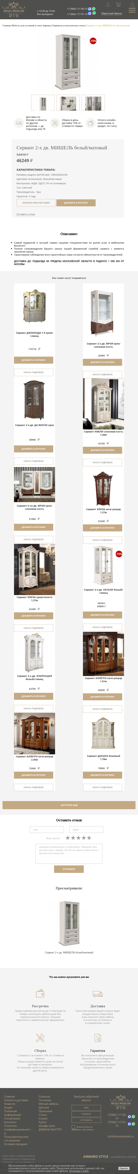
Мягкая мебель (48, 1104)
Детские (44, 1107)
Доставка (97, 1006)
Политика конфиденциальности (17, 1129)
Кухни (42, 1122)
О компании (12, 1118)
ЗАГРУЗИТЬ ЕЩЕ (69, 805)
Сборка (40, 1051)
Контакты (10, 1122)
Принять (124, 1168)
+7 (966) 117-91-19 (77, 14)
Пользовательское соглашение (16, 1138)
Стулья (43, 1118)
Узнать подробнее (34, 372)
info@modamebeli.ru (120, 1136)
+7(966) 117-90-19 (116, 1116)
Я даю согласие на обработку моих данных (83, 1128)
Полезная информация (12, 1113)
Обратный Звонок (111, 13)
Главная (9, 1096)
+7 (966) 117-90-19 (77, 8)
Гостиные (45, 1100)
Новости (9, 1104)
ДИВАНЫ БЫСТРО (50, 1129)
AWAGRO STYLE (95, 1156)
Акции (8, 1107)
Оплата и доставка (16, 1100)
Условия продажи (15, 1144)
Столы (43, 1115)
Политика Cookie (79, 1171)
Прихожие (45, 1111)
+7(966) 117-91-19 (116, 1124)
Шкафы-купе (47, 1126)
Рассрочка (40, 1006)
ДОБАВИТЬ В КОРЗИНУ (76, 202)
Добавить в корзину (34, 360)
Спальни (44, 1096)
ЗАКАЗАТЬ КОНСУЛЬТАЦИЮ (36, 202)
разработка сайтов (123, 1157)
